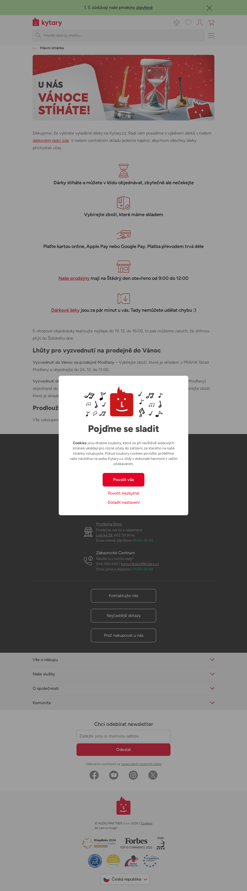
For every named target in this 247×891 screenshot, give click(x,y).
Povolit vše (123, 479)
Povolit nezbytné (123, 493)
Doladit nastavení (124, 502)
